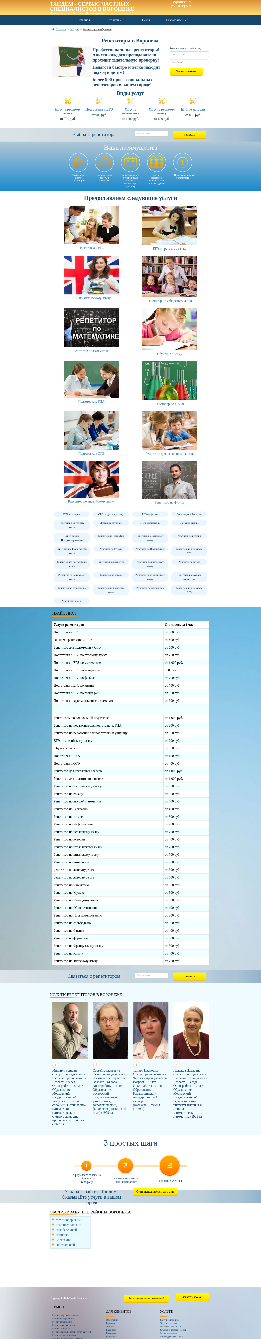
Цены (146, 20)
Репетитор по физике (169, 502)
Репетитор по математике (91, 351)
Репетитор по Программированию (72, 538)
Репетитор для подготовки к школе (72, 564)
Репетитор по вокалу (111, 575)
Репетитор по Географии (111, 536)
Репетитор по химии (169, 404)
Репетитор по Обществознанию (169, 301)
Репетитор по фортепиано (150, 588)
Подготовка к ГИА (91, 401)
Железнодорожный (69, 1220)
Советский (63, 1240)
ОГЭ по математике (130, 111)
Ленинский (63, 1235)
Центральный (65, 1245)
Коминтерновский (68, 1225)
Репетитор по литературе (111, 562)
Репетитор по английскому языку (91, 501)
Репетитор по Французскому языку (72, 551)
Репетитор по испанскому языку (71, 577)
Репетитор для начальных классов (170, 454)
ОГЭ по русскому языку (162, 111)
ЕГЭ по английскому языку (91, 298)
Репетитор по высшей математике (189, 577)
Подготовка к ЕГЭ (99, 109)
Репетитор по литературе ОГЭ (189, 590)
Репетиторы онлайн (71, 601)
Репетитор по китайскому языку (150, 564)
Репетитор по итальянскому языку (150, 577)
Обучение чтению (189, 523)
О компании (176, 20)
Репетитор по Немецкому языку (150, 538)
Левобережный (66, 1230)
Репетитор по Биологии (189, 514)
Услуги (115, 20)
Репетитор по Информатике (150, 549)
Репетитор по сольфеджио (72, 588)
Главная (84, 20)
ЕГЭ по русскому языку (68, 111)
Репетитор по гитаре (189, 562)
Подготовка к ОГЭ (91, 453)
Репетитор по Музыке (111, 549)
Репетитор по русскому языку (72, 525)
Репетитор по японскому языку (111, 590)
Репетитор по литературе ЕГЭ (189, 551)
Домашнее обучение (111, 523)
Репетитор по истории (189, 536)
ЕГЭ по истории (193, 109)
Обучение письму (169, 354)
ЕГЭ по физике (150, 514)
